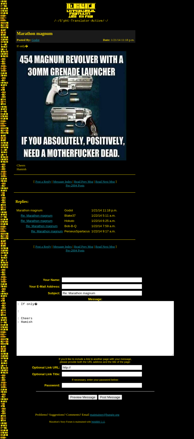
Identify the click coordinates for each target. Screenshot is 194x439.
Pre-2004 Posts (75, 186)
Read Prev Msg (83, 182)
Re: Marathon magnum (36, 216)
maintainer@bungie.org (104, 426)
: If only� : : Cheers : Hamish (104, 334)
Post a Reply (43, 182)
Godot (36, 40)
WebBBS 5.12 (98, 433)
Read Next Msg (105, 182)
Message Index (62, 182)
